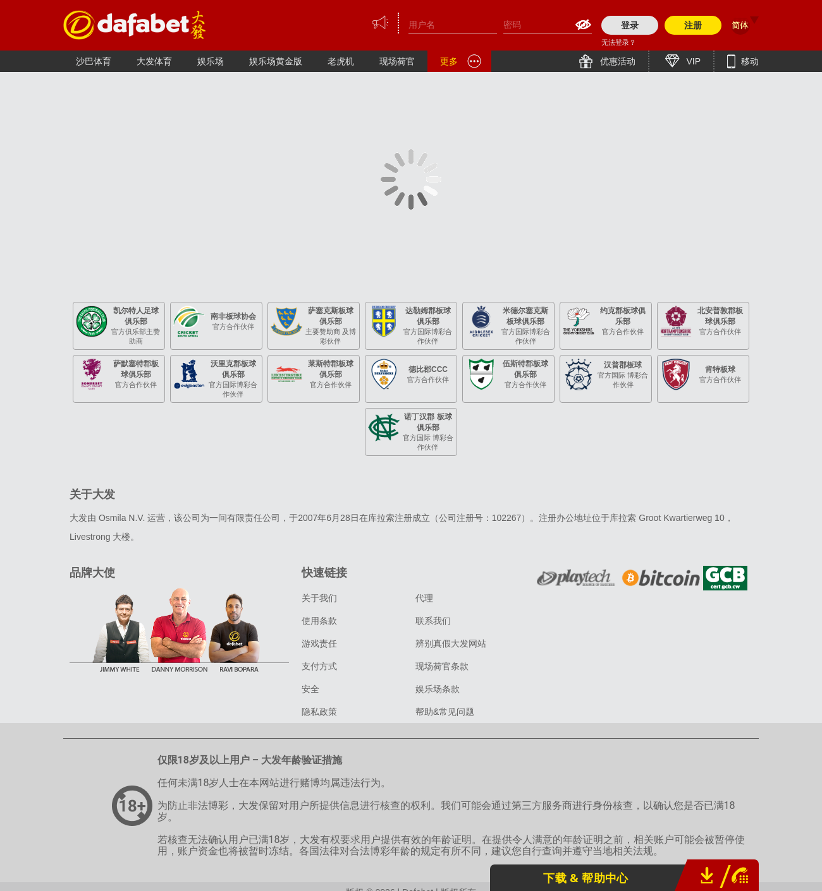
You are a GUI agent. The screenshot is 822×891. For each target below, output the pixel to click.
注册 (693, 25)
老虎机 (341, 61)
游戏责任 (319, 643)
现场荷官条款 (442, 666)
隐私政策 (319, 712)
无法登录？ (618, 42)
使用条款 (319, 621)
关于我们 (319, 598)
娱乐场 (210, 61)
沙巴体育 (93, 61)
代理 (424, 598)
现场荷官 (397, 61)
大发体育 (154, 61)
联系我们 (433, 621)
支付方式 (319, 666)
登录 (630, 25)
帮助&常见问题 (444, 712)
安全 (310, 689)
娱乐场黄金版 (275, 61)
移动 (749, 61)
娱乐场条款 (437, 689)
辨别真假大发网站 (450, 643)
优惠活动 (616, 61)
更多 (449, 61)
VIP (692, 61)
